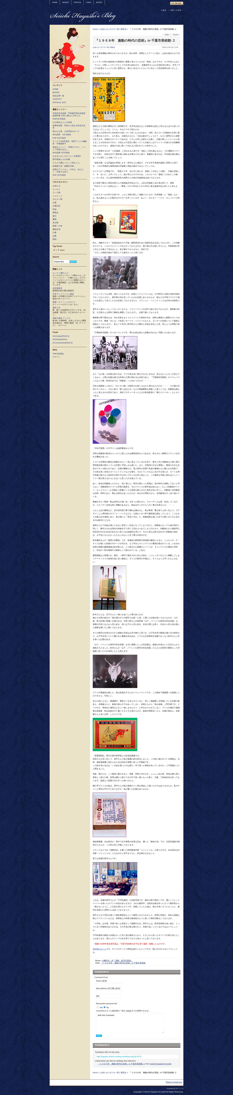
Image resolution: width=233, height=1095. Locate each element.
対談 (54, 209)
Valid (58, 353)
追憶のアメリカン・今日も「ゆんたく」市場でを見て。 (68, 170)
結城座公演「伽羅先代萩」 (64, 166)
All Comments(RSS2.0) (63, 343)
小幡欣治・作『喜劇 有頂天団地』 (117, 960)
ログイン (56, 357)
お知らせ (104, 29)
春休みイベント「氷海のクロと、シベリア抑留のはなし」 (69, 148)
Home (95, 29)
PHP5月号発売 (59, 119)
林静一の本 (57, 226)
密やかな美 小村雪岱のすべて (66, 131)
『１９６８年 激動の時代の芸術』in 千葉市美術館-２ (121, 1064)
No (107, 1007)
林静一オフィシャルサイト (64, 302)
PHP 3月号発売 (59, 175)
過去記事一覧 (58, 96)
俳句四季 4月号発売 (62, 134)
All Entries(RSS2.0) (61, 336)
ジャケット (57, 196)
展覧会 (123, 29)
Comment (123, 1011)
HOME (54, 2)
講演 (54, 239)
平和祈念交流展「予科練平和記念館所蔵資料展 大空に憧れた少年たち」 (69, 114)
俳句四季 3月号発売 (61, 153)
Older (167, 35)
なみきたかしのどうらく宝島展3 (67, 156)
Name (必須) (101, 981)
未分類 (55, 222)
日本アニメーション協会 (63, 294)
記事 (54, 236)
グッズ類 (56, 192)
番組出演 (56, 229)
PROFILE (77, 2)
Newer (175, 35)
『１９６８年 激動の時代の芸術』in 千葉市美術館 (123, 963)
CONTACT (57, 99)
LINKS (88, 2)
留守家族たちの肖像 (61, 159)
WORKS (65, 2)
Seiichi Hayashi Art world (160, 1064)
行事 (54, 232)
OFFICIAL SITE (59, 102)
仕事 (54, 202)
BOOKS (99, 2)
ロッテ (56, 250)
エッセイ (56, 189)
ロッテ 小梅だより (61, 273)
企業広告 (56, 206)
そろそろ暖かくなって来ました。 (67, 163)
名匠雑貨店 (57, 288)
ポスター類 (114, 29)
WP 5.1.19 (179, 1088)
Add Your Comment (130, 1023)
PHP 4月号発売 (59, 138)
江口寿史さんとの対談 (62, 122)
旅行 (54, 216)
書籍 (54, 219)
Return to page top (174, 1082)
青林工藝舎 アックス (62, 318)
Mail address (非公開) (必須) (108, 988)
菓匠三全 (56, 308)
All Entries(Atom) (60, 339)
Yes (101, 1007)
